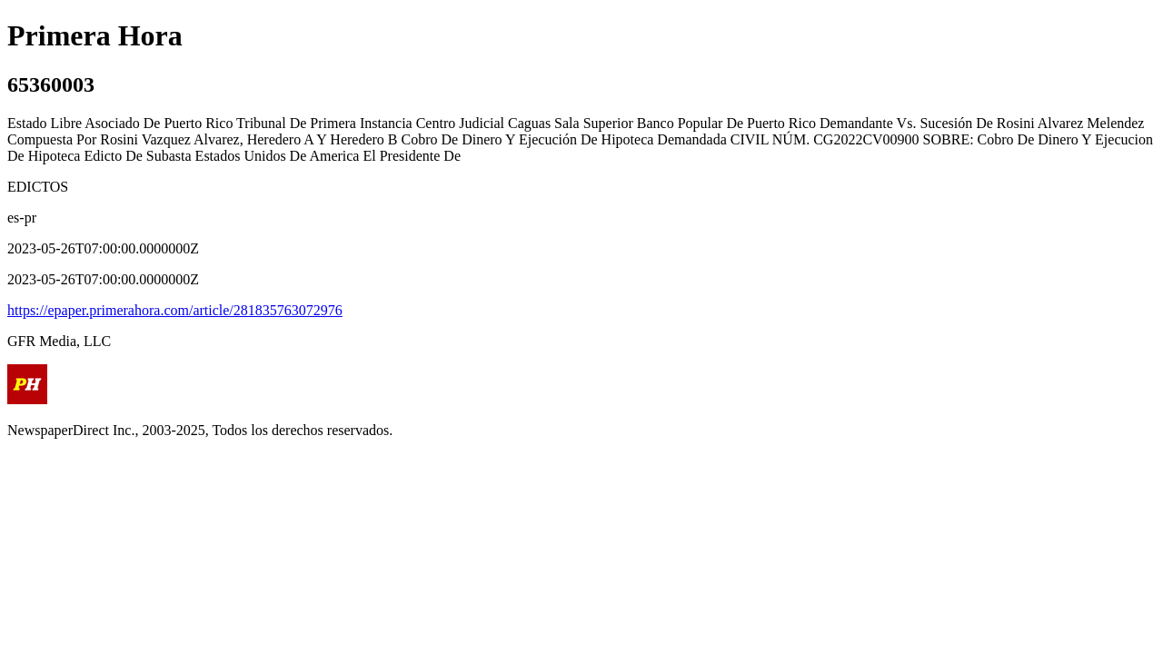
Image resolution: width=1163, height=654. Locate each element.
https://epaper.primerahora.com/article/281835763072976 (175, 310)
